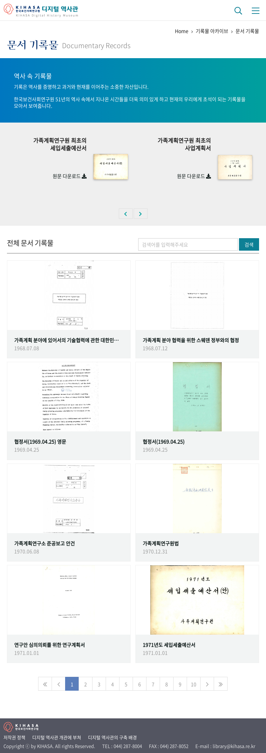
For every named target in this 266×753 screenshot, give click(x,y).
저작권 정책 (14, 737)
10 (193, 684)
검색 (249, 244)
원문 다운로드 (70, 175)
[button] (126, 213)
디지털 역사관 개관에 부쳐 (56, 737)
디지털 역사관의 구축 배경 (112, 737)
